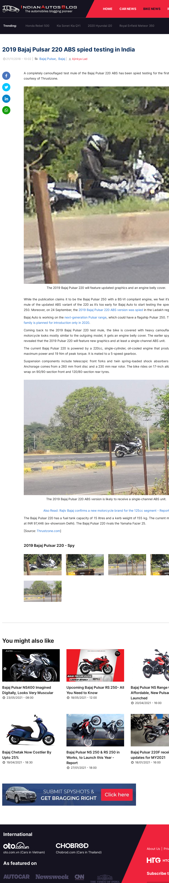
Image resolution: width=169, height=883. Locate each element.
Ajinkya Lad (77, 59)
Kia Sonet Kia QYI (68, 25)
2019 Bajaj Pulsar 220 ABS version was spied (111, 310)
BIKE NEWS (151, 9)
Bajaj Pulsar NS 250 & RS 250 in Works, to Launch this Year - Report (93, 757)
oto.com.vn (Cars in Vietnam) (24, 852)
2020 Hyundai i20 (100, 25)
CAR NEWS (127, 9)
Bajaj (61, 59)
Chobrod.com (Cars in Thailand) (79, 852)
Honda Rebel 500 (37, 25)
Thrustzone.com (48, 531)
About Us (153, 849)
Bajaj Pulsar (47, 59)
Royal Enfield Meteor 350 (136, 25)
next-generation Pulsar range (85, 317)
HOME (107, 9)
